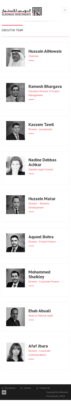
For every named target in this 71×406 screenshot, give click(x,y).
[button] (47, 55)
